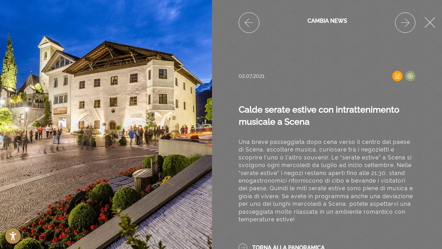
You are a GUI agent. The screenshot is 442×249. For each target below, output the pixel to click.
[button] (13, 236)
